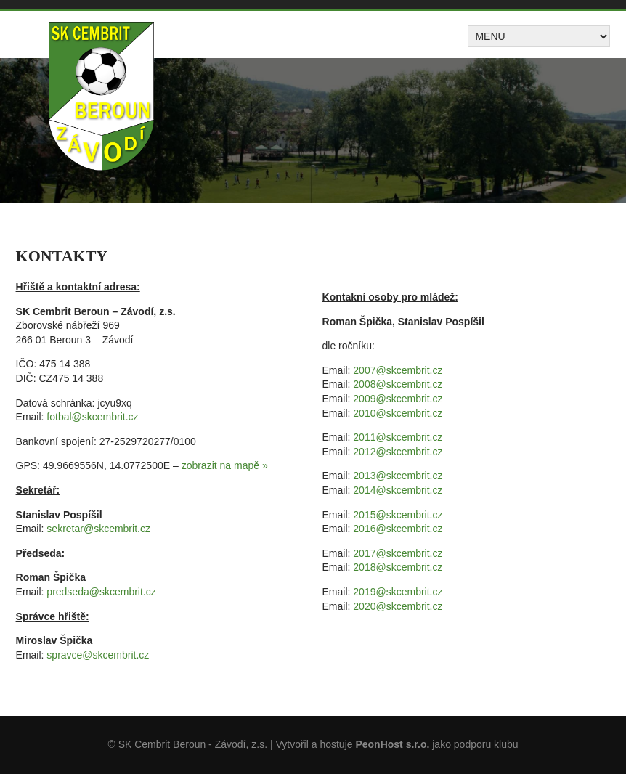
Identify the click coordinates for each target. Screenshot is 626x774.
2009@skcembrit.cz (397, 398)
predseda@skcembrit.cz (100, 592)
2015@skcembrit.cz (397, 515)
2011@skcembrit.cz (397, 437)
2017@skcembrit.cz (397, 553)
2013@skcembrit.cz (397, 475)
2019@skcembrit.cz (397, 592)
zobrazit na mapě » (225, 465)
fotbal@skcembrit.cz (92, 417)
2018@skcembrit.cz (397, 567)
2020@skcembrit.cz (397, 606)
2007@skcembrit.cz (397, 370)
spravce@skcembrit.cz (97, 655)
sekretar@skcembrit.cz (98, 528)
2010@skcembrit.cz (397, 413)
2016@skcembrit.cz (397, 528)
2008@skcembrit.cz (397, 384)
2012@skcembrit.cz (397, 451)
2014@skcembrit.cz (397, 490)
